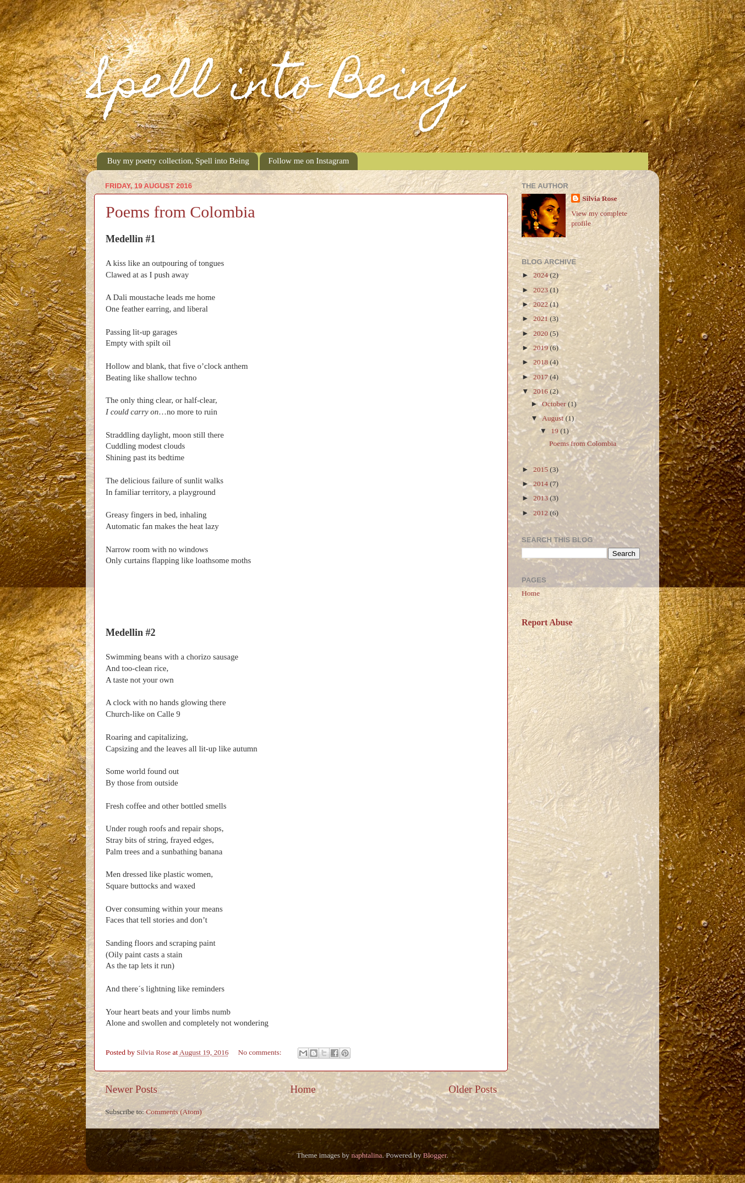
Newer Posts (131, 1089)
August (553, 418)
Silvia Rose (599, 198)
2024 (541, 275)
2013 (541, 498)
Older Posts (472, 1089)
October (555, 404)
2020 (541, 333)
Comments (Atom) (174, 1112)
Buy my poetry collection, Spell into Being (178, 160)
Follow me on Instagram (308, 160)
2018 (541, 362)
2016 (541, 391)
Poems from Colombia (180, 212)
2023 (541, 290)
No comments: (260, 1052)
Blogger (435, 1155)
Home (303, 1089)
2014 (541, 483)
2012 (541, 513)
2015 (541, 469)
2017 (541, 377)
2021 (541, 318)
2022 (541, 304)
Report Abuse (547, 622)
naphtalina (366, 1155)
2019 (541, 348)
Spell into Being (275, 87)
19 (555, 431)
